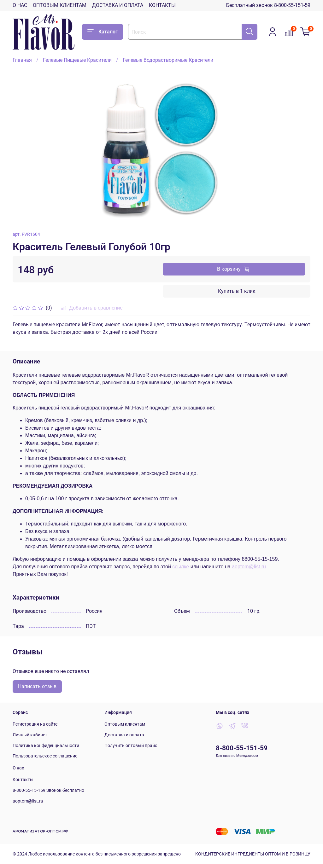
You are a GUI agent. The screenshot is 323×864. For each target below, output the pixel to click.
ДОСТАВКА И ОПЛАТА (117, 5)
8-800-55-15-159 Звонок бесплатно (48, 790)
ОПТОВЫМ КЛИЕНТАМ (59, 5)
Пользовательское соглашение (45, 756)
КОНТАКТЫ (162, 5)
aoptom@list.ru (249, 566)
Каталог (102, 32)
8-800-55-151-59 (241, 748)
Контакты (23, 779)
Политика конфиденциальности (46, 745)
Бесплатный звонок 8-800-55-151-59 (268, 5)
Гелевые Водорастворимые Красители (168, 60)
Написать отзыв (37, 686)
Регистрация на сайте (35, 724)
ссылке (180, 566)
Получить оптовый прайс (130, 745)
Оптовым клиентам (124, 724)
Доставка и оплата (124, 735)
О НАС (20, 5)
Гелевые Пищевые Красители (77, 60)
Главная (22, 60)
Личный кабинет (30, 735)
